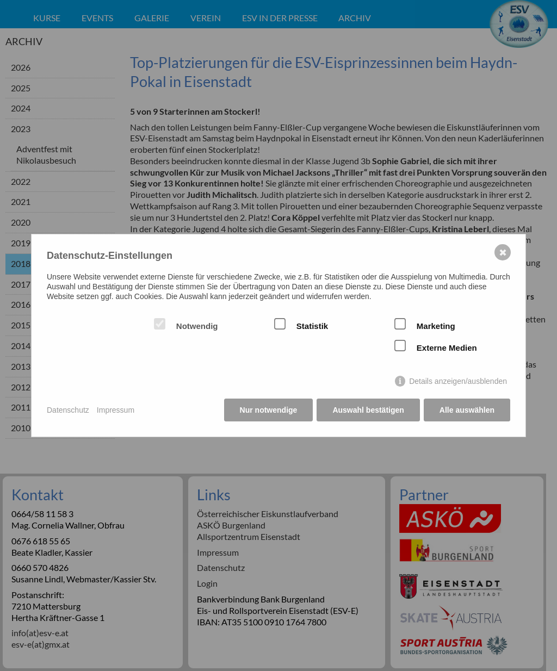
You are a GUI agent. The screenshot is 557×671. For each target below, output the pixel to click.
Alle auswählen (467, 410)
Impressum (115, 410)
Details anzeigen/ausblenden (458, 381)
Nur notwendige (269, 410)
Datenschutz (68, 410)
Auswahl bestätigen (368, 410)
